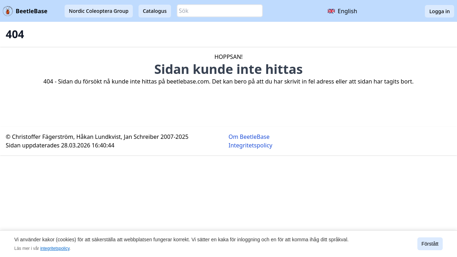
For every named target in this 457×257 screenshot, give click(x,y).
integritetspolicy (55, 248)
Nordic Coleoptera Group (99, 10)
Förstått (430, 244)
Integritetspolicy (250, 145)
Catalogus (155, 10)
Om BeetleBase (249, 137)
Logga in (439, 11)
